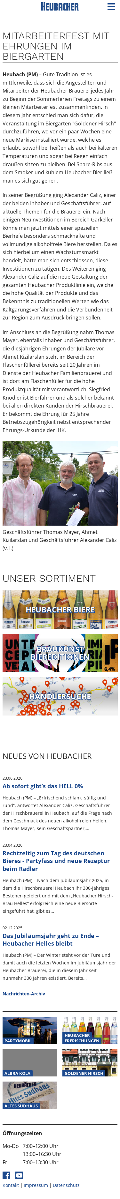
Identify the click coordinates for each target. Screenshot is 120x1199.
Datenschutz (66, 1185)
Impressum (36, 1185)
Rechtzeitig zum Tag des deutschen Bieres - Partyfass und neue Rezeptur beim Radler (56, 861)
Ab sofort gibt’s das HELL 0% (43, 786)
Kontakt (11, 1185)
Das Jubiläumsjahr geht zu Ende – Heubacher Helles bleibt (51, 940)
